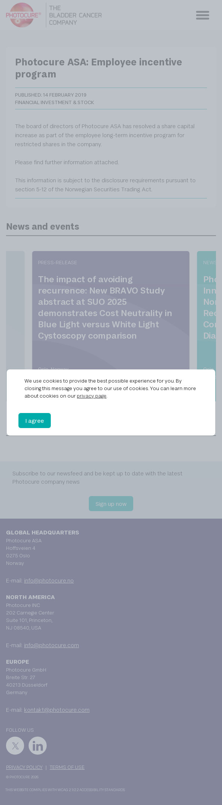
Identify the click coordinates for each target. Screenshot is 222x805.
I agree (34, 420)
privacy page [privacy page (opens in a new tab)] (91, 395)
